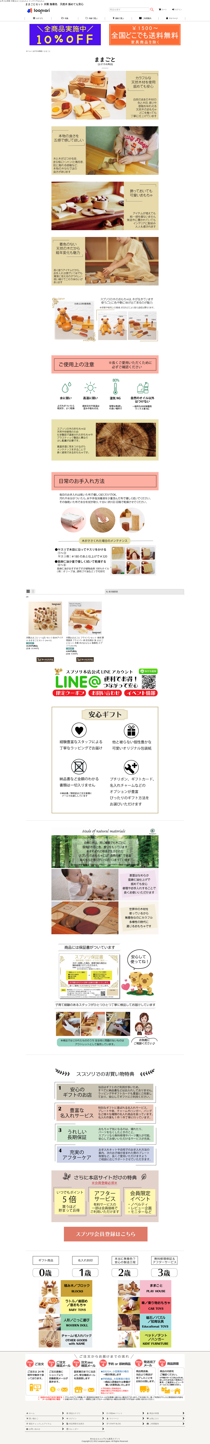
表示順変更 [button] (112, 592)
